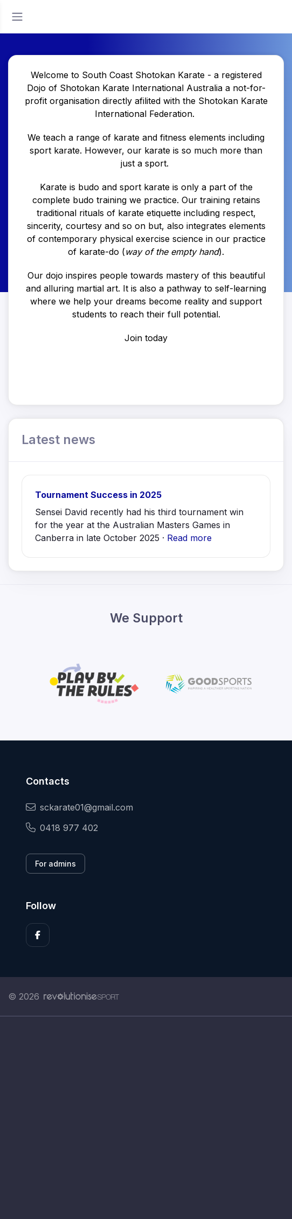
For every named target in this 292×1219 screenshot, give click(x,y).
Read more (189, 537)
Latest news (58, 439)
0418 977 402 (62, 827)
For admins (55, 863)
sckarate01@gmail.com (79, 807)
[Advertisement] (146, 1117)
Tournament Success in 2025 (98, 494)
